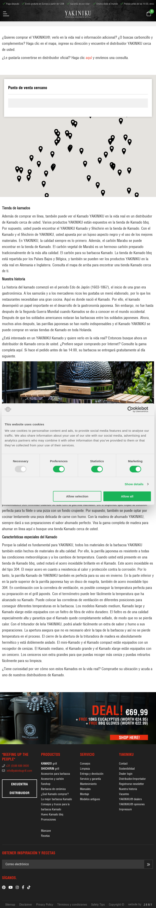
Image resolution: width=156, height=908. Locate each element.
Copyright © (116, 904)
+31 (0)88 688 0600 (15, 766)
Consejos (85, 763)
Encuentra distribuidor (19, 788)
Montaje (84, 794)
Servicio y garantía (90, 779)
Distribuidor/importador (132, 779)
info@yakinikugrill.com (17, 771)
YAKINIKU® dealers (130, 799)
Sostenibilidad (127, 768)
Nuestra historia (128, 789)
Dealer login (125, 774)
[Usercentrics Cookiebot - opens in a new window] (133, 409)
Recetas (45, 836)
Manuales (85, 789)
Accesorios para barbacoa (55, 774)
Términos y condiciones (72, 904)
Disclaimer (25, 904)
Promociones (48, 819)
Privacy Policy (44, 904)
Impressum (125, 809)
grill (49, 763)
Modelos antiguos (90, 799)
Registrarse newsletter (131, 784)
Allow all (127, 496)
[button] (75, 124)
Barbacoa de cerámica (53, 789)
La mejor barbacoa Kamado (56, 799)
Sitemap (10, 904)
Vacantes (124, 794)
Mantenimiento (88, 784)
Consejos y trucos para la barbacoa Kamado (55, 806)
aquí (89, 57)
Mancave (46, 831)
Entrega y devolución (91, 774)
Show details (134, 484)
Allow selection (77, 496)
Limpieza (85, 768)
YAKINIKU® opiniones (132, 804)
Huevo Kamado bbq (52, 814)
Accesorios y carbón (52, 779)
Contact (123, 763)
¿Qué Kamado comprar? (55, 794)
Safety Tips (98, 904)
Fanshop (45, 784)
